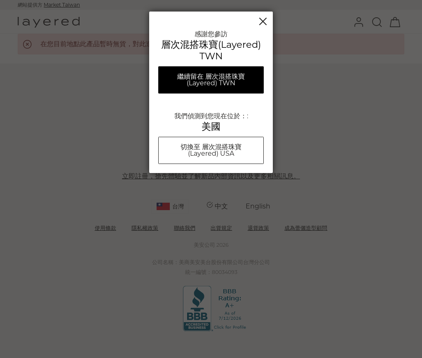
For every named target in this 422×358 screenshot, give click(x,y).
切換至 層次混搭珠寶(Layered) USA (211, 150)
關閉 (263, 21)
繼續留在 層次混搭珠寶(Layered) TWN (211, 80)
